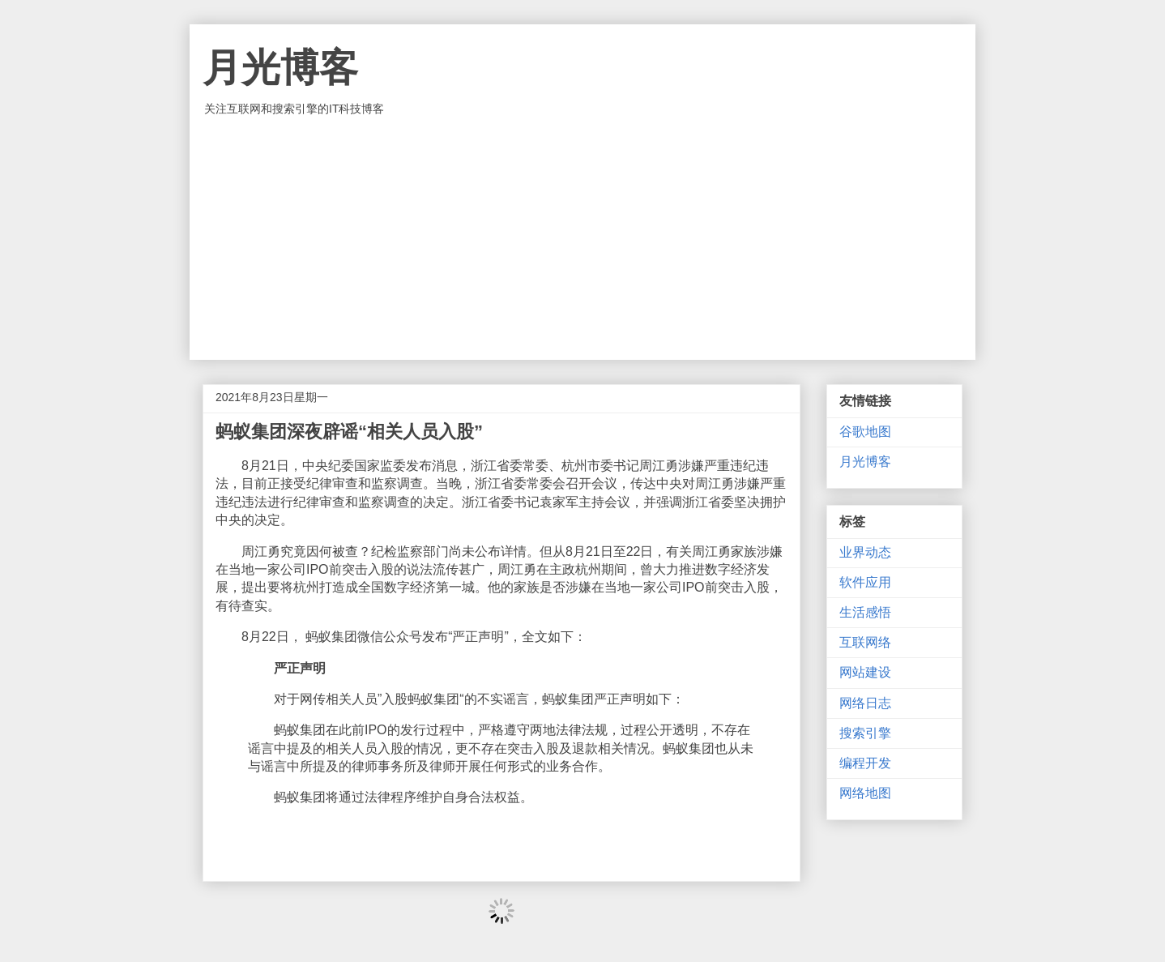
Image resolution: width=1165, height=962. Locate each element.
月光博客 (280, 67)
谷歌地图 (865, 431)
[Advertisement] (582, 238)
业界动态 (865, 552)
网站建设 (865, 672)
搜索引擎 (865, 733)
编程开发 (865, 763)
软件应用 (865, 582)
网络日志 (865, 703)
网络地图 (865, 793)
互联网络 (865, 642)
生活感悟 (865, 612)
